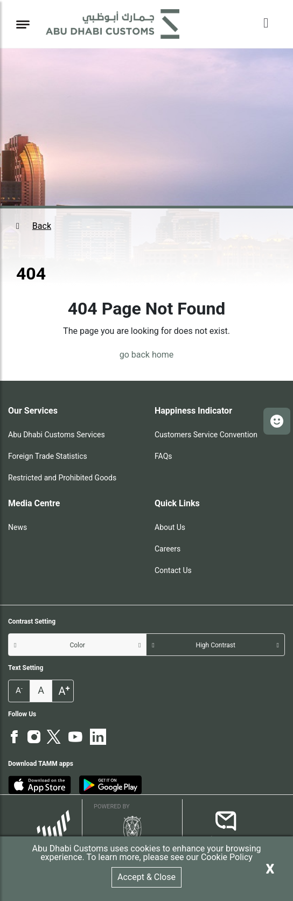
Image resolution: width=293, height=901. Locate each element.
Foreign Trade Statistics (47, 456)
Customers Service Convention (206, 434)
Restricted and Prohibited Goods (62, 477)
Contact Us (173, 570)
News (17, 527)
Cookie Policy (227, 857)
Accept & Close (146, 877)
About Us (170, 527)
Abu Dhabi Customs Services (56, 434)
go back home (147, 355)
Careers (167, 548)
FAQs (163, 456)
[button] (146, 226)
